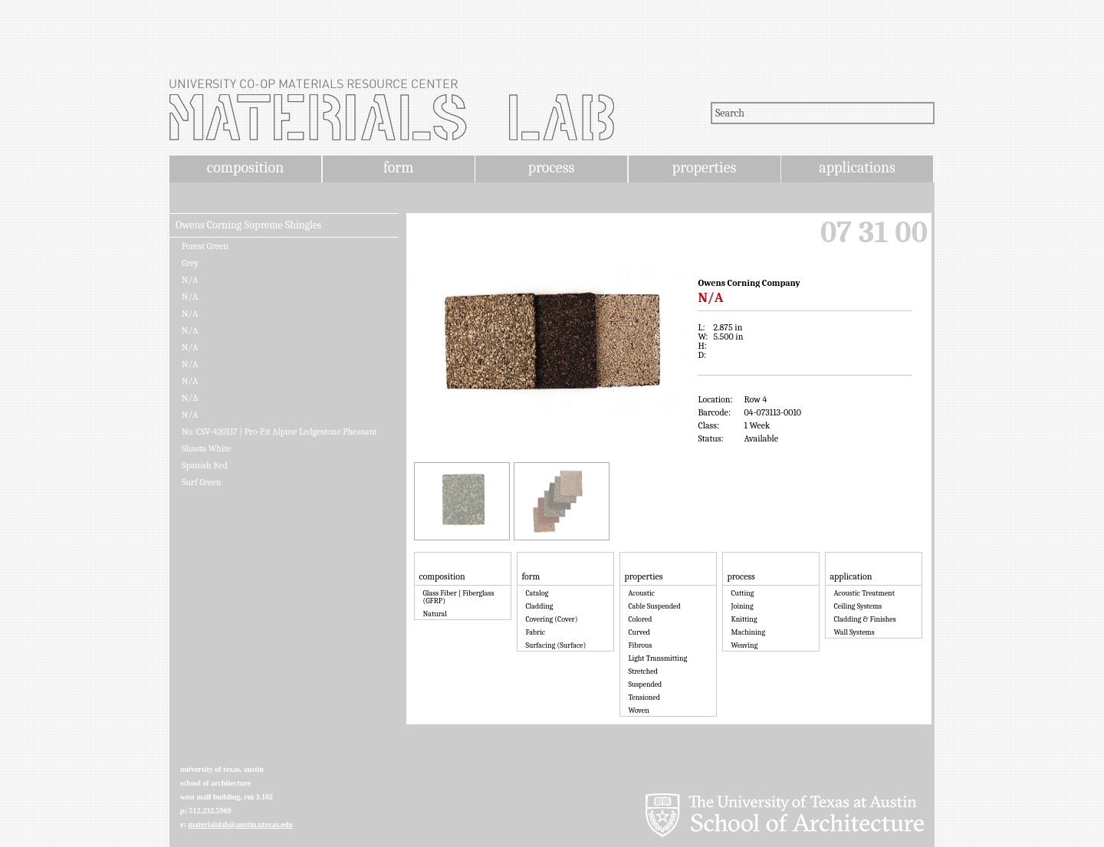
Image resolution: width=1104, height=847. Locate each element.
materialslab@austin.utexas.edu (240, 824)
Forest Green (205, 246)
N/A (190, 279)
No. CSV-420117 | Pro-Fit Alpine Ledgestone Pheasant (279, 431)
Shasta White (206, 448)
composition (245, 167)
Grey (190, 263)
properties (704, 167)
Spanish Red (205, 465)
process (551, 167)
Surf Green (201, 482)
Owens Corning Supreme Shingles (248, 225)
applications (857, 167)
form (398, 167)
